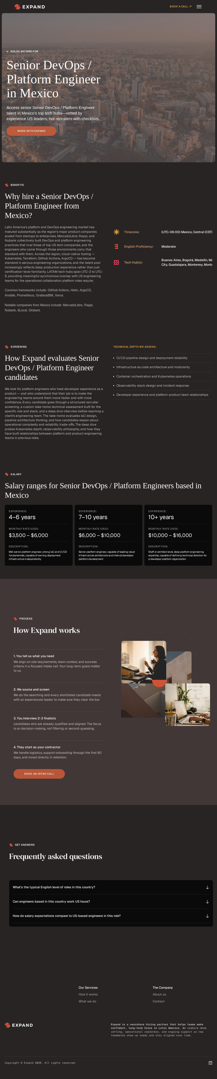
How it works (88, 998)
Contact (159, 1004)
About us (159, 998)
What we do (87, 1004)
